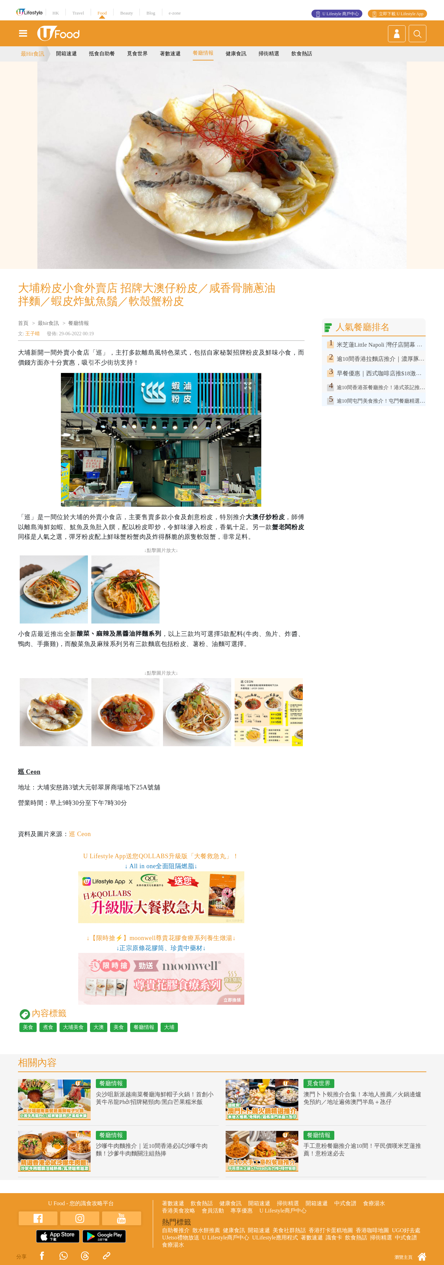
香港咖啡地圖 (372, 1230)
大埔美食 (73, 1027)
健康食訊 (236, 53)
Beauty (126, 13)
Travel (78, 13)
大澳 (98, 1027)
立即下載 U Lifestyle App (401, 13)
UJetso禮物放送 (180, 1237)
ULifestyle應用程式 (275, 1237)
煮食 (48, 1027)
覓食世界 (137, 53)
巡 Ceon (80, 834)
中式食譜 (345, 1203)
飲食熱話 (301, 53)
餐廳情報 (203, 53)
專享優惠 (241, 1211)
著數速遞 (170, 53)
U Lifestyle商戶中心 (282, 1211)
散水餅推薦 (206, 1230)
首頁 (23, 323)
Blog (150, 13)
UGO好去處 (406, 1230)
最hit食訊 (48, 323)
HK (56, 13)
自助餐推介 (176, 1230)
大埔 (169, 1027)
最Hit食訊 (32, 54)
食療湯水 (374, 1203)
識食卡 (334, 1237)
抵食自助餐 (102, 53)
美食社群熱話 (289, 1230)
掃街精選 (269, 53)
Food (102, 13)
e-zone (175, 13)
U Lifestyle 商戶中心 (341, 13)
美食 (28, 1027)
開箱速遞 (66, 53)
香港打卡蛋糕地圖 (331, 1230)
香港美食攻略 (178, 1211)
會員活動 (213, 1211)
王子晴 (32, 333)
